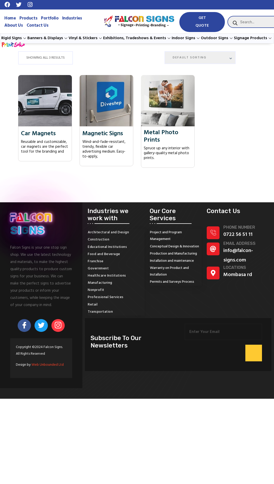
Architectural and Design (108, 232)
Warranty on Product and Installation (169, 271)
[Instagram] (58, 325)
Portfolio (49, 18)
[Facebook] (24, 325)
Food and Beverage (104, 254)
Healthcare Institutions (107, 276)
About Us (13, 25)
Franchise (96, 261)
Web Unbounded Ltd (47, 365)
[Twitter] (41, 325)
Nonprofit (96, 290)
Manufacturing (100, 283)
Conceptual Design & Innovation (174, 246)
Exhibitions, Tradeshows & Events (137, 38)
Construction (98, 240)
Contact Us (38, 25)
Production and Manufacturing (173, 254)
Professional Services (106, 297)
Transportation (100, 312)
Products (28, 18)
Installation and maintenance (172, 261)
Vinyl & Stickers (86, 38)
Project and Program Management (166, 235)
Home (10, 18)
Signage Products (253, 38)
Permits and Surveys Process (172, 282)
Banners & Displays (48, 38)
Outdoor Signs (217, 38)
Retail (92, 305)
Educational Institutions (107, 247)
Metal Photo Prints (161, 136)
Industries (72, 18)
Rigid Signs (14, 38)
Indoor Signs (186, 38)
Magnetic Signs (102, 134)
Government (98, 268)
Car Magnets (38, 134)
